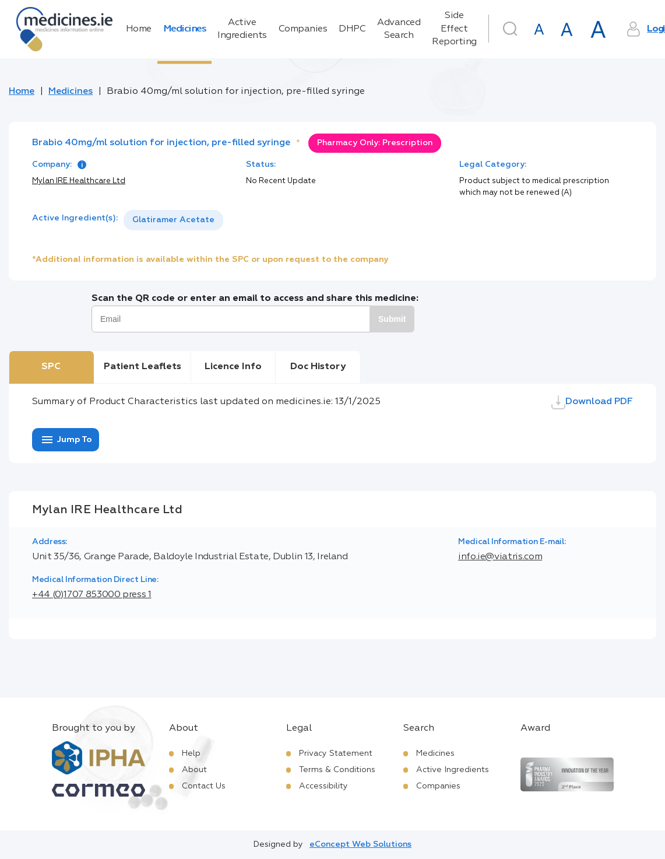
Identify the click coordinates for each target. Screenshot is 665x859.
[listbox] (173, 220)
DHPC (352, 29)
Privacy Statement (335, 753)
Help (191, 753)
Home (139, 29)
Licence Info (233, 366)
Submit (392, 319)
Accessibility (323, 786)
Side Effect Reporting (454, 29)
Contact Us (204, 786)
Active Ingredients (242, 29)
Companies (303, 29)
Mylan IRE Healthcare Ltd (78, 181)
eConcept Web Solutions (360, 844)
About (194, 770)
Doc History (318, 366)
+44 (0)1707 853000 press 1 (92, 594)
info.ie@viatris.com (500, 557)
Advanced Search (398, 29)
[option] (173, 220)
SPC (51, 366)
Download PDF (592, 402)
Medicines (184, 29)
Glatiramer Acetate (173, 220)
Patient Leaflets (142, 366)
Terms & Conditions (337, 770)
